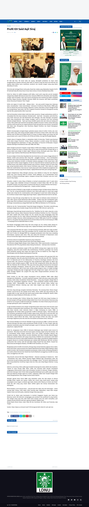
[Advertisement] (41, 10)
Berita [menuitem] (15, 21)
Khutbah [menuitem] (45, 21)
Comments (76, 100)
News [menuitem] (38, 21)
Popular (65, 100)
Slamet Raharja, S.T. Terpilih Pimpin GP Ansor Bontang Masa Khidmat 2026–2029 (74, 155)
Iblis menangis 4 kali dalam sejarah (73, 140)
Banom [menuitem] (33, 21)
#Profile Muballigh (14, 412)
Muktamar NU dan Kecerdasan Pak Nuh (73, 147)
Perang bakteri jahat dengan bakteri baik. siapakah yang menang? (74, 170)
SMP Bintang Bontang (64, 183)
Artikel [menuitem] (56, 21)
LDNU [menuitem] (20, 21)
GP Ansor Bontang (64, 179)
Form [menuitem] (60, 21)
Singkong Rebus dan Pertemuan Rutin (73, 163)
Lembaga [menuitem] (26, 21)
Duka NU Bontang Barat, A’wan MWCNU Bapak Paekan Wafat (74, 134)
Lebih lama (54, 466)
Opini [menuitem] (51, 21)
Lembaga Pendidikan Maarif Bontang (68, 181)
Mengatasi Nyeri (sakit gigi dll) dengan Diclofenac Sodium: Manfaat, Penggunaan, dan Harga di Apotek (75, 108)
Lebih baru (10, 466)
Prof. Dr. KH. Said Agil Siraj (24, 412)
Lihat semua (55, 420)
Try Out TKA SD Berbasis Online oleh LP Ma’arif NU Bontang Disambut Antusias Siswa (74, 125)
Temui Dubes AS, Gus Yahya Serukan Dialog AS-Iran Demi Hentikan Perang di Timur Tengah (75, 116)
